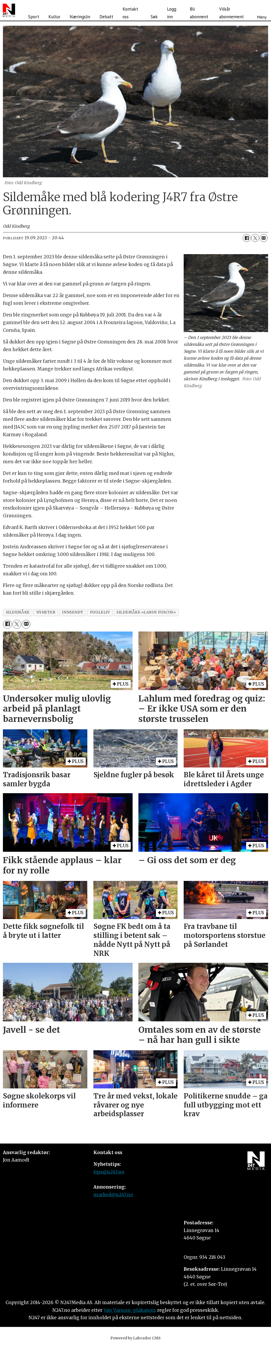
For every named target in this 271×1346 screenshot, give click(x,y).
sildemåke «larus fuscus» (146, 612)
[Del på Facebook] (247, 238)
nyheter (46, 612)
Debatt (106, 17)
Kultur (54, 17)
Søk (154, 17)
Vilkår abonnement (231, 13)
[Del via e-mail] (264, 238)
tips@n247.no (108, 1172)
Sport (33, 17)
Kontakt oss (130, 13)
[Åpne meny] (261, 10)
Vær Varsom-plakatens (129, 1310)
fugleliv (100, 612)
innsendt (72, 612)
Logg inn (171, 13)
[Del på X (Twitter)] (255, 238)
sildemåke (18, 612)
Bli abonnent (199, 13)
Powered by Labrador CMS (135, 1338)
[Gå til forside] (9, 10)
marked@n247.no (113, 1195)
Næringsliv (80, 17)
